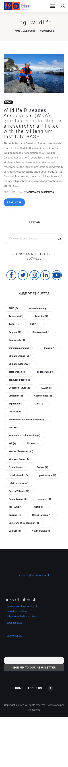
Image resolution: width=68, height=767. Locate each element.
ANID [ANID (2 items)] (13, 308)
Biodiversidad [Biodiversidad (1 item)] (41, 332)
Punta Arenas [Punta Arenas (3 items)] (18, 499)
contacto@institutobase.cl (34, 575)
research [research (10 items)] (45, 499)
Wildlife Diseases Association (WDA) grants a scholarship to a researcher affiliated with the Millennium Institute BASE (32, 123)
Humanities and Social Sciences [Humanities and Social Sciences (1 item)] (27, 419)
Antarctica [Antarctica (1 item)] (16, 316)
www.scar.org (13, 635)
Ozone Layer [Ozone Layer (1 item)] (17, 467)
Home (17, 30)
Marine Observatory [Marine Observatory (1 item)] (21, 451)
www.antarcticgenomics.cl (22, 606)
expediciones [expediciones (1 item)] (43, 395)
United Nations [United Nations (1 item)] (41, 515)
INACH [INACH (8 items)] (14, 427)
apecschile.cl (13, 622)
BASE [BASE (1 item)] (35, 324)
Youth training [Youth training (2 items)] (41, 531)
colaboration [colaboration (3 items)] (17, 371)
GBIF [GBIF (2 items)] (39, 403)
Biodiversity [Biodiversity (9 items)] (17, 340)
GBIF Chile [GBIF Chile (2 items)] (16, 411)
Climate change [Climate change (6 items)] (19, 356)
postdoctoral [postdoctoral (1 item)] (47, 475)
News (8, 102)
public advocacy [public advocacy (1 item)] (19, 483)
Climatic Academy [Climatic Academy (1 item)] (20, 364)
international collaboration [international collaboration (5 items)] (24, 435)
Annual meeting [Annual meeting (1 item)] (39, 308)
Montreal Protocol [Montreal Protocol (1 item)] (20, 459)
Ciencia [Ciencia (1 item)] (49, 348)
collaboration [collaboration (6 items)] (45, 371)
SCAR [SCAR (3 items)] (38, 507)
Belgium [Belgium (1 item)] (15, 332)
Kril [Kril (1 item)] (12, 443)
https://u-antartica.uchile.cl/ (21, 616)
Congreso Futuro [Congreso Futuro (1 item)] (19, 387)
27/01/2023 (9, 192)
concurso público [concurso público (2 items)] (19, 379)
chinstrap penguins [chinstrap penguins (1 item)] (20, 348)
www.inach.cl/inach (18, 611)
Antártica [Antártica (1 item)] (41, 316)
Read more (14, 202)
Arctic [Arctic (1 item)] (14, 324)
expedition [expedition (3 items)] (16, 403)
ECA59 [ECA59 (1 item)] (46, 387)
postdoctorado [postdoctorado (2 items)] (18, 475)
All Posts (29, 30)
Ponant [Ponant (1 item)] (42, 467)
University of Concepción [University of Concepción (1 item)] (24, 523)
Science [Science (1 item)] (15, 515)
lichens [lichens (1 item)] (33, 443)
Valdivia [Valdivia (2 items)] (15, 531)
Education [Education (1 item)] (16, 395)
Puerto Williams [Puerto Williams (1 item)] (19, 491)
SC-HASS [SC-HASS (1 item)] (15, 507)
